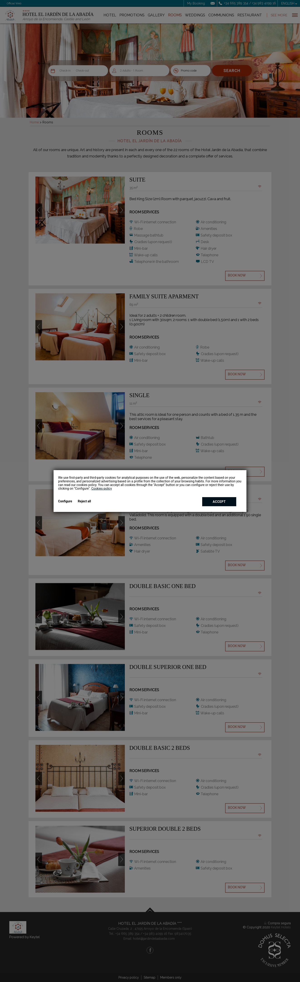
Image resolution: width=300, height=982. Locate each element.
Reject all (84, 501)
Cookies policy (101, 488)
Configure (65, 501)
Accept (219, 501)
